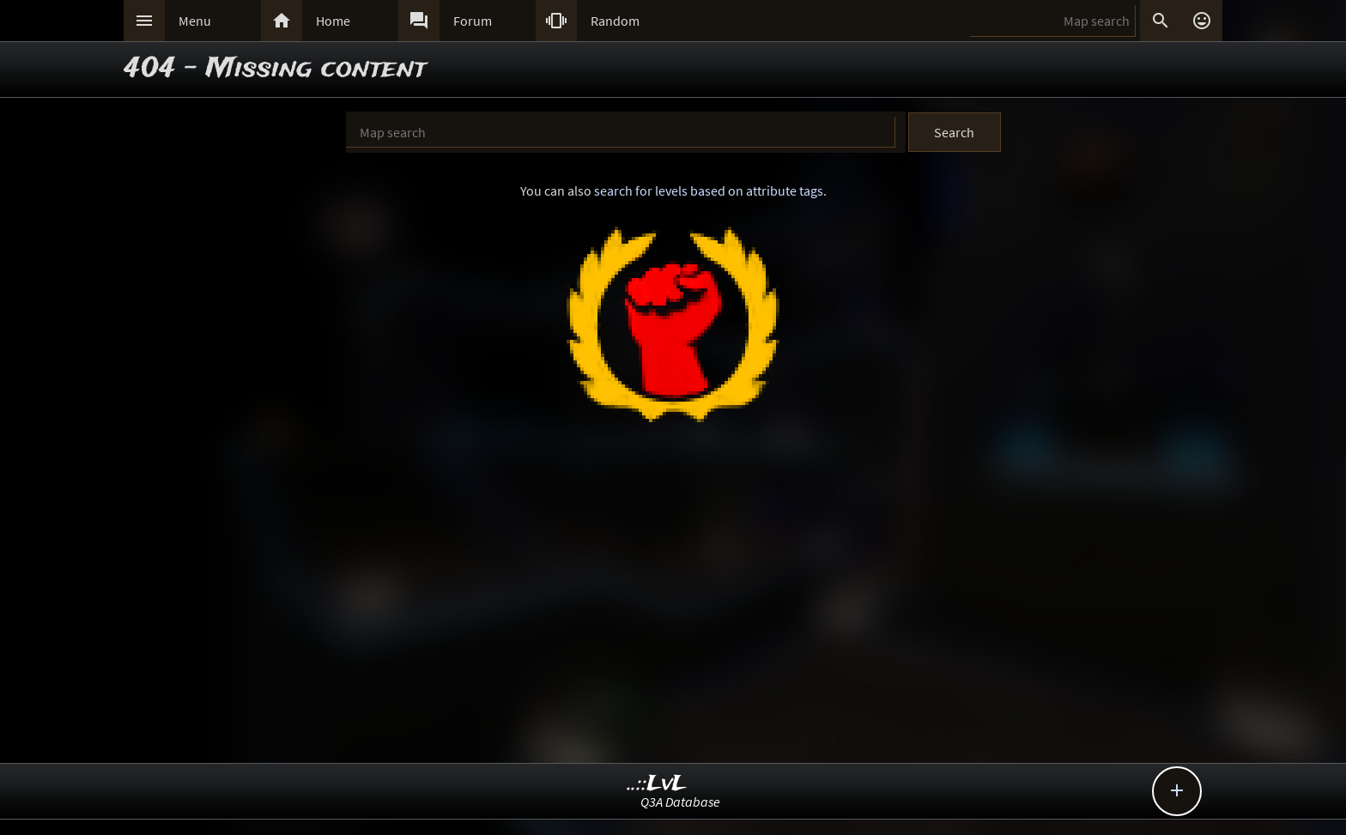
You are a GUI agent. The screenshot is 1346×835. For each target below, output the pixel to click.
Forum (472, 20)
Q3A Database (680, 801)
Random (615, 20)
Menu (195, 20)
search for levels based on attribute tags (708, 190)
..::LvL (657, 784)
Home (333, 20)
